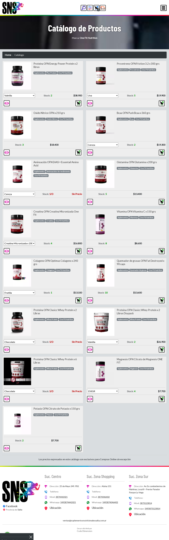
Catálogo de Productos (84, 28)
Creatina (50, 221)
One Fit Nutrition (65, 73)
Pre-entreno (135, 70)
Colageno (50, 270)
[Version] (19, 95)
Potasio (50, 415)
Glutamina (134, 168)
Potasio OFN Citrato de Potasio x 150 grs (56, 408)
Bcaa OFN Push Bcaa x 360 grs (133, 112)
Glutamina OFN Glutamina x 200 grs (137, 162)
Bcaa (132, 119)
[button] (84, 8)
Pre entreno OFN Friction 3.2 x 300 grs (138, 63)
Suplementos (39, 73)
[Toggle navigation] (164, 8)
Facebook (11, 506)
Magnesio (134, 369)
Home (8, 54)
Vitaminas (134, 217)
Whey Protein (52, 319)
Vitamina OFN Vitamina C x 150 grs (136, 211)
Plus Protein (51, 73)
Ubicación (55, 507)
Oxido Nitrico (52, 119)
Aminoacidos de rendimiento (58, 171)
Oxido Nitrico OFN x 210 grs (49, 112)
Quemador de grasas (138, 270)
